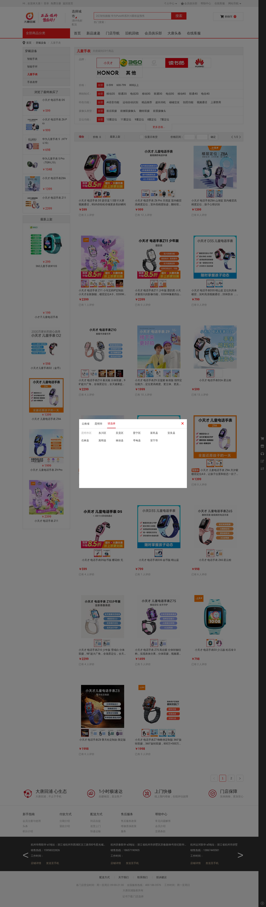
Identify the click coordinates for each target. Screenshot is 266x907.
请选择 (111, 423)
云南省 (85, 423)
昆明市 (98, 423)
